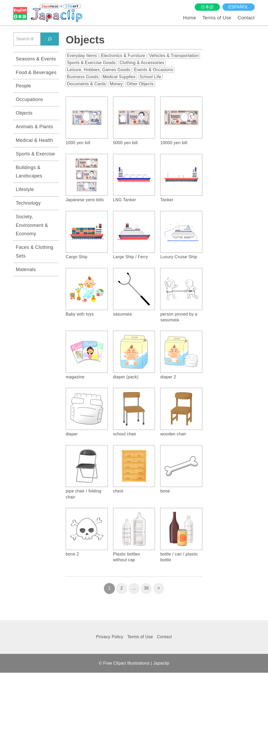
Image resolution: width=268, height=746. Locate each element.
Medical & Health (34, 140)
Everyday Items (82, 55)
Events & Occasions (153, 70)
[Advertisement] (36, 361)
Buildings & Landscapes (29, 172)
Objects (24, 113)
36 (146, 588)
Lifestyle (25, 189)
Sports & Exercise (35, 153)
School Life (150, 77)
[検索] (50, 38)
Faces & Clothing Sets (34, 252)
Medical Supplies (119, 77)
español (238, 7)
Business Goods (83, 77)
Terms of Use (216, 17)
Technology (28, 203)
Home (189, 17)
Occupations (29, 99)
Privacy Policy (109, 637)
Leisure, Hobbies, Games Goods (98, 70)
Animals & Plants (34, 126)
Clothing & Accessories (142, 62)
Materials (26, 269)
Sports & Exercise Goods (91, 62)
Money (116, 84)
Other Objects (140, 84)
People (23, 85)
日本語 (207, 7)
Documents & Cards (86, 84)
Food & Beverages (36, 72)
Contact (246, 17)
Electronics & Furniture (123, 55)
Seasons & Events (36, 58)
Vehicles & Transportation (174, 55)
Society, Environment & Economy (32, 225)
